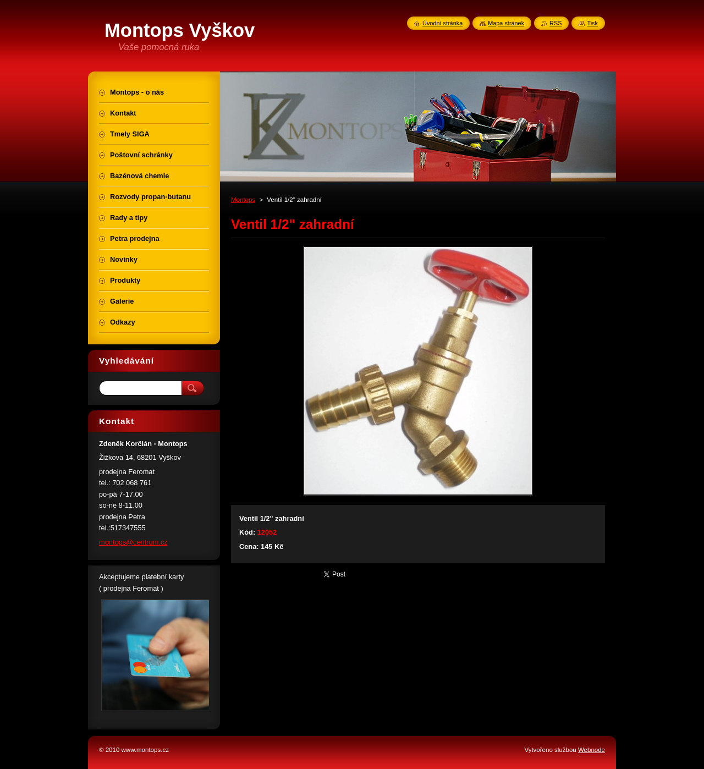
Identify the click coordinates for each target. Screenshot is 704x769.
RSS (555, 23)
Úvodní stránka (442, 23)
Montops (243, 199)
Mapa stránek (506, 23)
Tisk (592, 23)
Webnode (591, 749)
